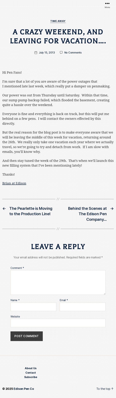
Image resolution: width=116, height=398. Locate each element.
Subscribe (30, 377)
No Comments (73, 52)
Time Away (58, 21)
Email (64, 300)
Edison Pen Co (24, 388)
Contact (30, 372)
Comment (17, 268)
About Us (30, 368)
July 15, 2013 (47, 52)
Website (15, 316)
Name (15, 300)
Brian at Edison (14, 183)
